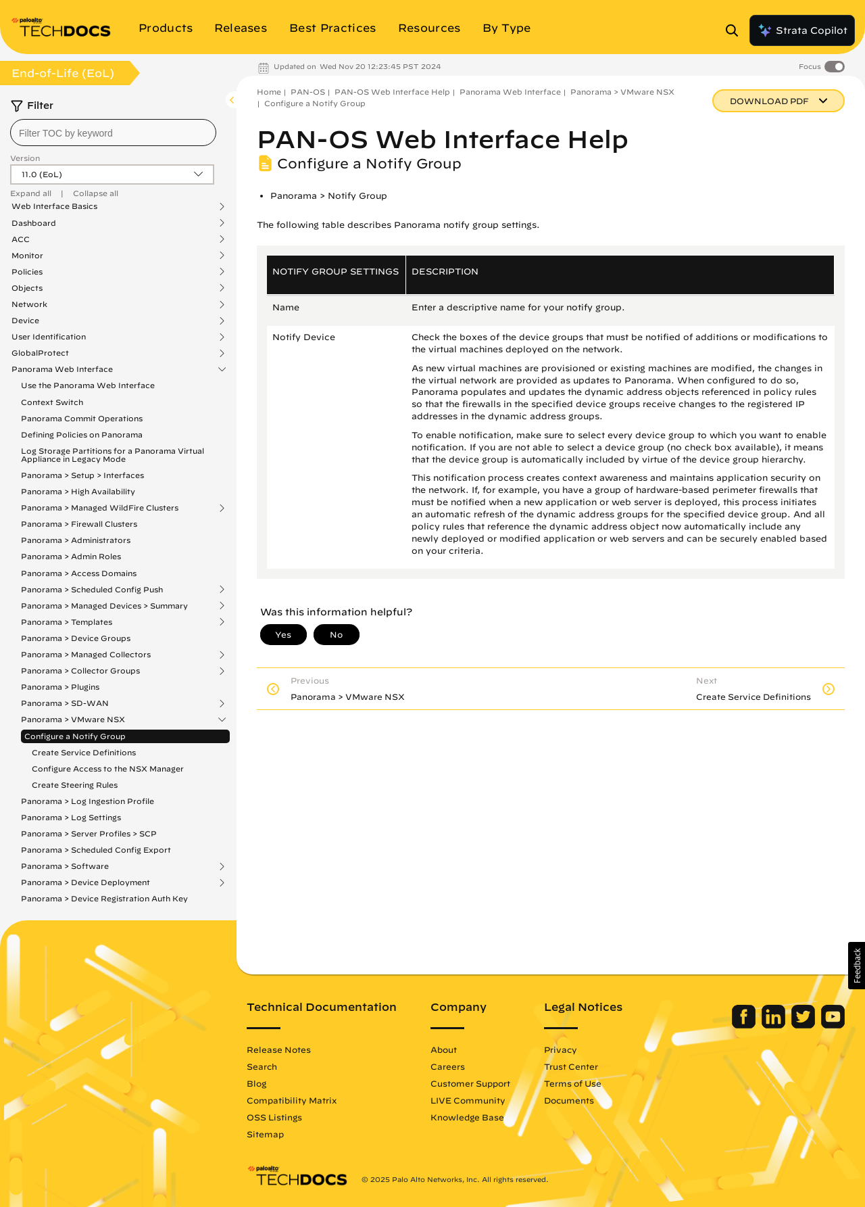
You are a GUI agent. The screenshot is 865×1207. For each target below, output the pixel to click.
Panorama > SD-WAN (65, 703)
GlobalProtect (40, 353)
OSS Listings (274, 1117)
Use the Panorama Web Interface (88, 385)
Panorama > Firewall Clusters (79, 523)
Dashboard (33, 223)
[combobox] (113, 132)
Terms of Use (572, 1083)
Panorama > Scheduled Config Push (92, 590)
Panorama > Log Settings (71, 817)
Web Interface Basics (54, 206)
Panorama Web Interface (62, 369)
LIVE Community (467, 1100)
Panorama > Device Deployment (85, 882)
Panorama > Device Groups (75, 638)
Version (25, 157)
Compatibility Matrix (292, 1100)
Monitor (27, 256)
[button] (856, 965)
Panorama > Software (65, 866)
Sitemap (265, 1134)
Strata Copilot (802, 30)
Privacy (560, 1049)
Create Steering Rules (75, 784)
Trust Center (571, 1066)
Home (269, 91)
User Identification (48, 337)
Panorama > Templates (66, 622)
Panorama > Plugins (60, 686)
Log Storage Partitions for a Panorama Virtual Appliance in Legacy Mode (112, 454)
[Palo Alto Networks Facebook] (745, 1025)
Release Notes (279, 1049)
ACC (20, 239)
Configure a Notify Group (75, 736)
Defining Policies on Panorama (82, 434)
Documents (569, 1100)
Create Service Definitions (84, 752)
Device (25, 320)
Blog (256, 1083)
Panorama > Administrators (75, 540)
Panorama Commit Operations (82, 418)
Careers (447, 1066)
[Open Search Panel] (736, 30)
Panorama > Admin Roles (71, 556)
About (443, 1049)
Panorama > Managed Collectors (86, 654)
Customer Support (470, 1083)
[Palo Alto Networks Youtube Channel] (833, 1025)
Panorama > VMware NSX (73, 719)
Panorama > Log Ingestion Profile (87, 801)
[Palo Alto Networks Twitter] (804, 1025)
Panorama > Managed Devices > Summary (104, 606)
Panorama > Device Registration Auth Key (104, 898)
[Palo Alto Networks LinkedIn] (775, 1025)
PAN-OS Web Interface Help (392, 91)
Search (262, 1066)
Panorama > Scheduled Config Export (96, 849)
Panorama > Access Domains (79, 573)
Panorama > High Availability (78, 491)
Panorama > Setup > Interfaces (82, 475)
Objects (27, 288)
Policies (27, 272)
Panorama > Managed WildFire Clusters (99, 508)
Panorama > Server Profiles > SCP (89, 833)
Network (29, 304)
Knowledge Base (467, 1117)
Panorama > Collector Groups (80, 671)
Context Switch (52, 402)
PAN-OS (308, 91)
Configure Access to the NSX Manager (108, 768)
